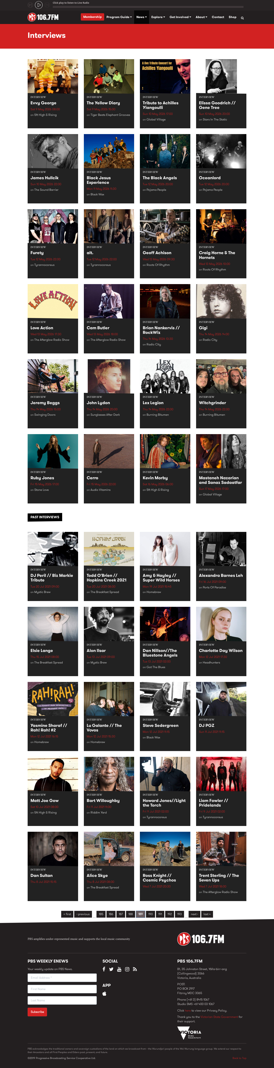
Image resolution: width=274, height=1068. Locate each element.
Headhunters (211, 662)
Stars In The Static (215, 119)
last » (207, 914)
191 (160, 914)
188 (130, 914)
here (188, 1010)
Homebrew (154, 592)
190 (150, 914)
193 (179, 914)
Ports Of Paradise (214, 587)
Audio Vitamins (101, 490)
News (141, 17)
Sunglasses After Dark (105, 415)
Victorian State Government (219, 1017)
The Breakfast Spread (105, 592)
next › (194, 914)
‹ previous (83, 914)
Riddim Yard (99, 812)
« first (67, 914)
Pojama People (156, 190)
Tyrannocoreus (44, 265)
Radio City (154, 344)
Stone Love (41, 490)
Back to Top (239, 1058)
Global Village (156, 119)
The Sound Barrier (46, 190)
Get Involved (180, 17)
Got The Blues (156, 667)
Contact (218, 17)
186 (111, 914)
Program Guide (119, 17)
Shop (232, 17)
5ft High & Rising (45, 115)
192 (170, 914)
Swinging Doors (44, 415)
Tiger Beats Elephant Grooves (110, 115)
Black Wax (97, 194)
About (201, 17)
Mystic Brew (42, 592)
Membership (92, 17)
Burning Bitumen (158, 415)
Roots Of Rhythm (158, 265)
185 (101, 914)
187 (121, 914)
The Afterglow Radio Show (51, 340)
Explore (158, 17)
